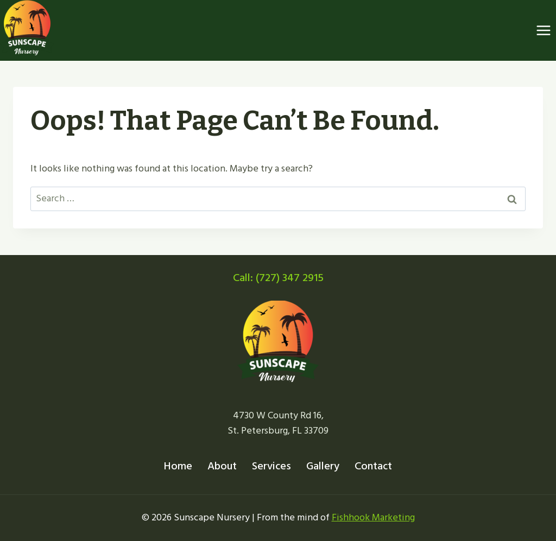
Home (178, 466)
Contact (373, 466)
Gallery (322, 466)
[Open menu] (543, 31)
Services (271, 466)
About (222, 466)
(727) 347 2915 (290, 278)
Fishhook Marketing (373, 517)
